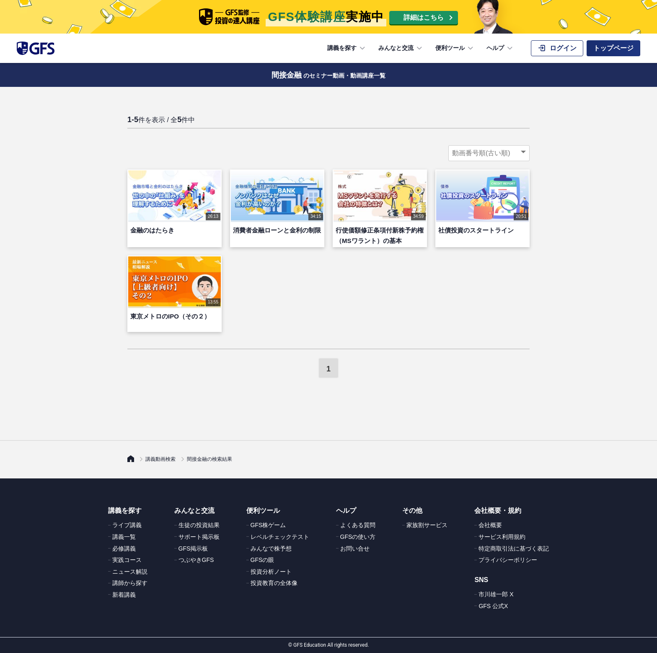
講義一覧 (124, 536)
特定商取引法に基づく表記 (514, 548)
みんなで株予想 (271, 548)
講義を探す (347, 48)
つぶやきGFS (196, 559)
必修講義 (124, 548)
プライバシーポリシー (508, 559)
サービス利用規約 (502, 536)
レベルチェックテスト (280, 536)
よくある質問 (357, 525)
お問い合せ (355, 548)
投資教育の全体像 (274, 583)
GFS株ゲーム (268, 525)
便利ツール (455, 48)
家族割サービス (426, 525)
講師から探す (129, 583)
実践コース (127, 559)
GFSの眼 (262, 559)
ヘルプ (500, 48)
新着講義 (124, 594)
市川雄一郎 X (496, 594)
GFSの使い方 (358, 536)
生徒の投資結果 (199, 525)
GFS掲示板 (193, 548)
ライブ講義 (127, 525)
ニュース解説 (129, 571)
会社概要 (490, 525)
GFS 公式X (493, 606)
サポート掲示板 (199, 536)
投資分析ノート (271, 571)
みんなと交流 (401, 48)
